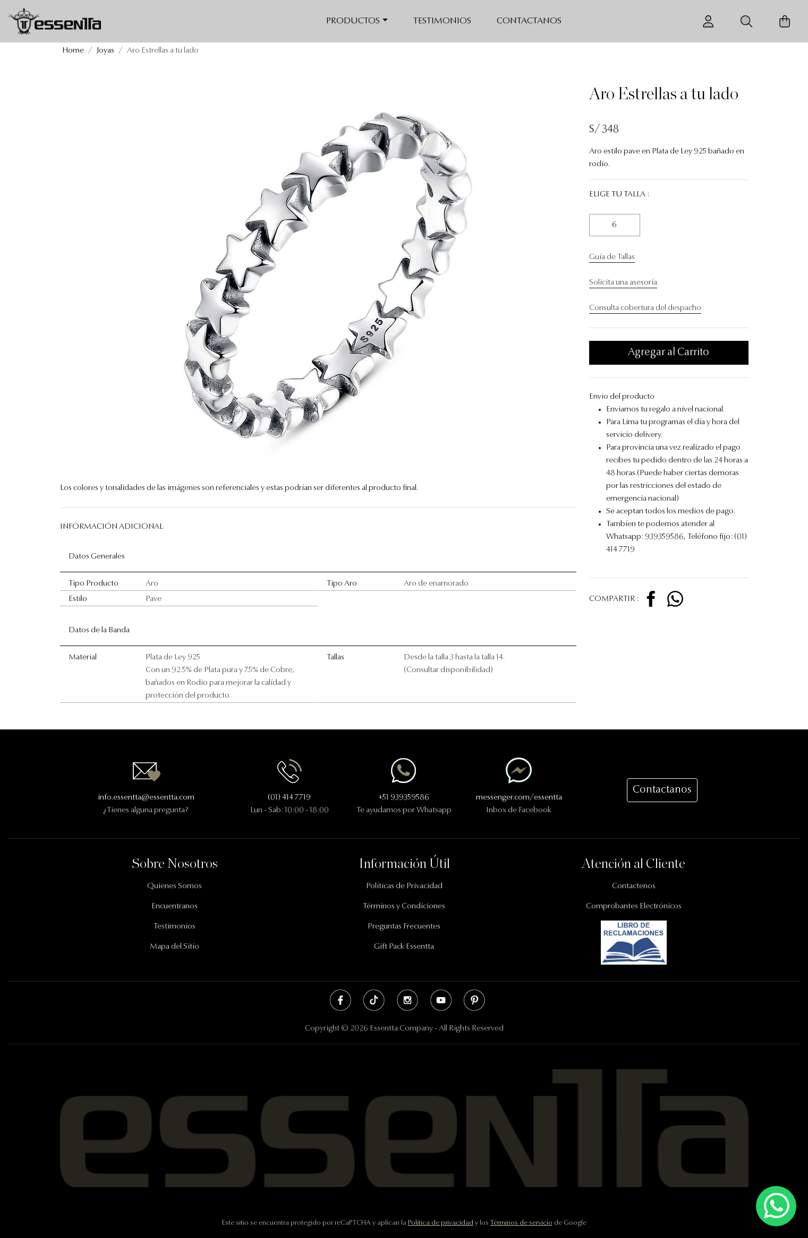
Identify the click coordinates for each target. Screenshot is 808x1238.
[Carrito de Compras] (784, 21)
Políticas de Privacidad (404, 886)
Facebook (340, 1000)
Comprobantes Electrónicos (634, 906)
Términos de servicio (521, 1222)
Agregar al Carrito (668, 352)
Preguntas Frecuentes (404, 927)
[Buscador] (746, 21)
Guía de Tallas (612, 257)
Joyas (105, 51)
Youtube (441, 1000)
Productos (353, 20)
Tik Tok (374, 1000)
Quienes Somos (174, 886)
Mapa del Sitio (174, 947)
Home (73, 51)
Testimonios (442, 20)
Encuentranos (174, 906)
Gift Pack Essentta (404, 947)
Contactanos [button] (662, 790)
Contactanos (529, 20)
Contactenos (634, 886)
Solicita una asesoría (623, 283)
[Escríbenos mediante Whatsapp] (776, 1206)
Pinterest (474, 1000)
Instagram (407, 1000)
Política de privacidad (440, 1222)
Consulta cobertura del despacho (645, 308)
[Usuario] (708, 21)
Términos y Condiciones (404, 906)
